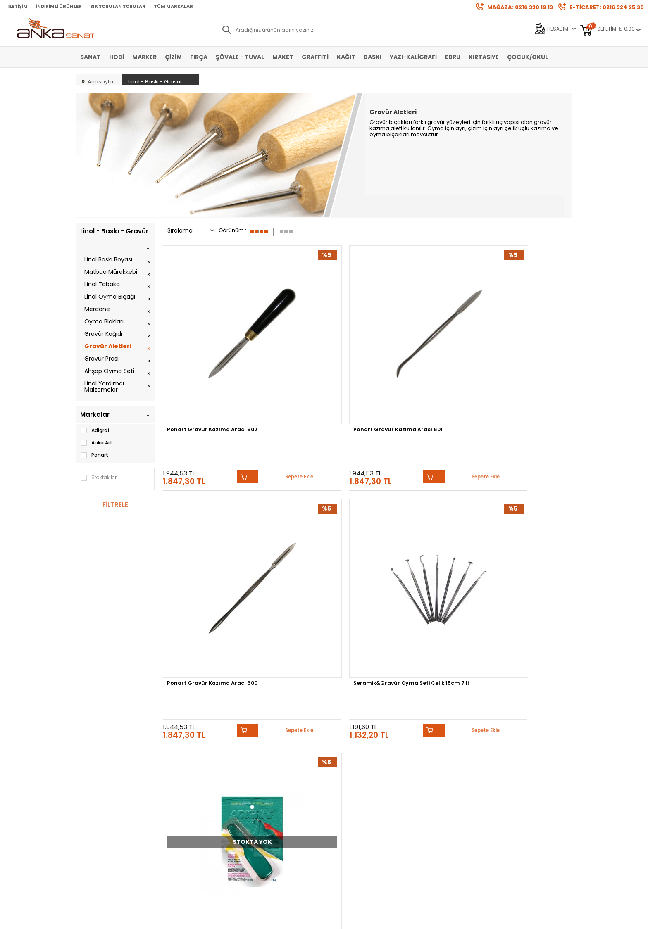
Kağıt (346, 57)
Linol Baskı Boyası (108, 259)
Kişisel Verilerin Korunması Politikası (195, 787)
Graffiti (315, 57)
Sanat (90, 57)
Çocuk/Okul (527, 57)
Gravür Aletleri (107, 346)
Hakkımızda (342, 747)
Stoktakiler (98, 478)
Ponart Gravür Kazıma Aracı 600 (418, 351)
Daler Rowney (315, 673)
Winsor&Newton (265, 673)
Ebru (452, 57)
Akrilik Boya (94, 759)
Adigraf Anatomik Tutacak (207, 507)
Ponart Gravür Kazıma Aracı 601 (314, 351)
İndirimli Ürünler (59, 6)
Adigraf (95, 430)
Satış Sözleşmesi (183, 759)
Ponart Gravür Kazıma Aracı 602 (209, 351)
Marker (144, 57)
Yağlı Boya (93, 772)
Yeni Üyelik (258, 747)
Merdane (97, 309)
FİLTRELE (115, 504)
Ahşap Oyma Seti (109, 371)
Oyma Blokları (104, 321)
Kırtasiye (484, 57)
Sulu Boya (92, 747)
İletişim (18, 6)
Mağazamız (342, 759)
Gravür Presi (101, 358)
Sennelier (421, 673)
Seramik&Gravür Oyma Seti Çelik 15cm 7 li (521, 351)
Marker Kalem (96, 784)
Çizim (173, 57)
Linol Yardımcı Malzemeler (104, 386)
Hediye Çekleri (345, 784)
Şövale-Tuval (96, 797)
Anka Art (96, 443)
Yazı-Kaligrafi (413, 57)
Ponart (94, 455)
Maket (282, 57)
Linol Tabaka (102, 284)
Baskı (372, 57)
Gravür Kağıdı (103, 334)
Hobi (116, 57)
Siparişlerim (260, 784)
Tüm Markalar (173, 6)
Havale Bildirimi (264, 772)
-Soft (278, 918)
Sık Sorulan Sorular (117, 6)
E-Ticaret (299, 918)
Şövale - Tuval (240, 57)
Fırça (198, 57)
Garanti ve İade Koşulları (192, 772)
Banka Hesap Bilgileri (188, 747)
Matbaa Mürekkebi (110, 272)
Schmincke (531, 666)
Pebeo (451, 673)
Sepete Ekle (237, 382)
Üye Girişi (256, 759)
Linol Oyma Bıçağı (109, 296)
